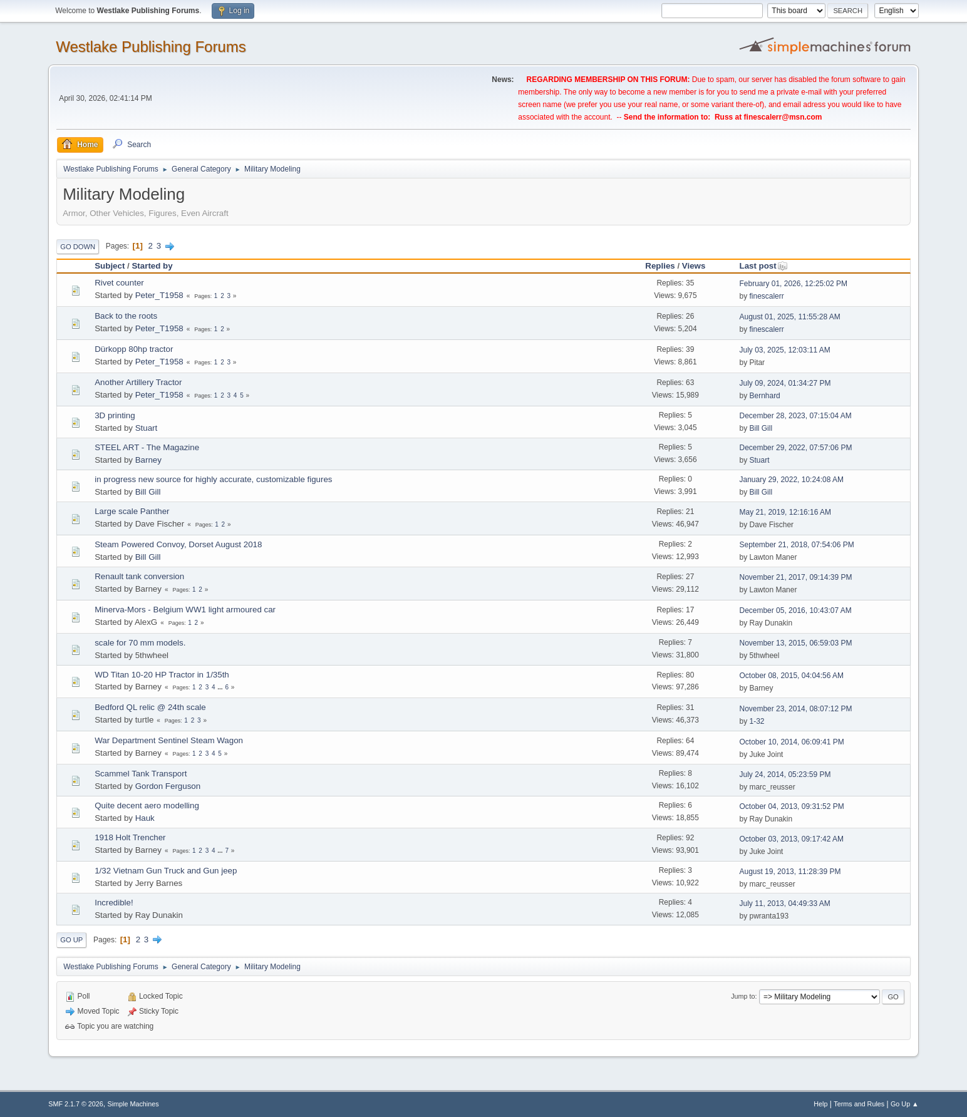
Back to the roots (126, 316)
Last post (763, 265)
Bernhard (764, 395)
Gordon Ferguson (167, 786)
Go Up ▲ (905, 1104)
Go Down (77, 246)
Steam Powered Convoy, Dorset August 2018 (178, 544)
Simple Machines (133, 1104)
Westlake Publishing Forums (151, 46)
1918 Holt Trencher (130, 837)
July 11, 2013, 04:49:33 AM (784, 903)
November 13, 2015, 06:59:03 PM (795, 643)
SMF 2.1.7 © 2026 (75, 1104)
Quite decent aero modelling (147, 805)
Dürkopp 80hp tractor (134, 349)
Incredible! (114, 902)
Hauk (145, 818)
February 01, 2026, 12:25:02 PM (793, 283)
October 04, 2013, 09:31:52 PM (791, 806)
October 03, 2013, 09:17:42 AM (791, 839)
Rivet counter (119, 282)
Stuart (146, 428)
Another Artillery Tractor (138, 382)
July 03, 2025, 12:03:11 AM (784, 350)
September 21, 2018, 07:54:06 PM (796, 544)
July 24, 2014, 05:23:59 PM (784, 774)
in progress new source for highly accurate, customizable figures (213, 479)
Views (694, 265)
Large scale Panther (132, 511)
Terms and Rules (859, 1104)
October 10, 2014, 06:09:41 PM (791, 742)
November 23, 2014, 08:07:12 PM (795, 708)
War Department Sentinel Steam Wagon (169, 740)
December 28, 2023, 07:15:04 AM (795, 415)
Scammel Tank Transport (141, 773)
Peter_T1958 (159, 295)
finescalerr (766, 296)
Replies (660, 265)
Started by (152, 265)
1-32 (756, 721)
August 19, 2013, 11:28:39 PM (789, 871)
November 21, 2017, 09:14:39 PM (795, 577)
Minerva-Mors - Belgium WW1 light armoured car (185, 609)
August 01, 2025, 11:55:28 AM (789, 316)
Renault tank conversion (139, 576)
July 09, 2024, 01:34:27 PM (784, 383)
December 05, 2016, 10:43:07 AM (795, 610)
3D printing (115, 415)
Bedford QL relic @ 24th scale (150, 707)
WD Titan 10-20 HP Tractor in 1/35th (162, 674)
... (220, 687)
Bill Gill (760, 428)
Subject (110, 265)
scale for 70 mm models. (140, 642)
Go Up (71, 940)
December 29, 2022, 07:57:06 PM (795, 447)
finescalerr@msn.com (783, 117)
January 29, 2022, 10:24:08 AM (791, 479)
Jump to (743, 996)
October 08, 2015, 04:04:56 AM (791, 675)
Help (820, 1104)
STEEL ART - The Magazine (147, 447)
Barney (148, 460)
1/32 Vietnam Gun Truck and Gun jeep (166, 870)
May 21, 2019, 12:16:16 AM (785, 512)
